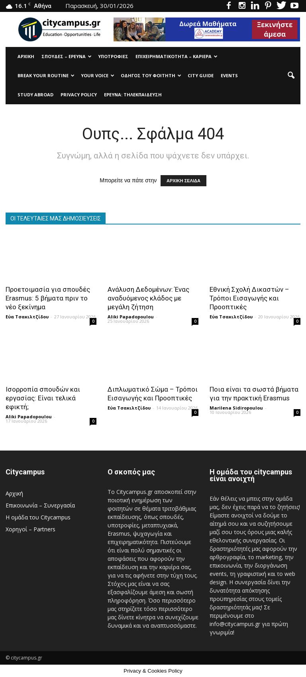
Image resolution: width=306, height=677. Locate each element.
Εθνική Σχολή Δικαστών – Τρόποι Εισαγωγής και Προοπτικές (249, 298)
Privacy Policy (79, 95)
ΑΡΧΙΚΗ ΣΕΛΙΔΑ (183, 180)
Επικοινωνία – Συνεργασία (40, 505)
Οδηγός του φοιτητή (151, 75)
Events (229, 75)
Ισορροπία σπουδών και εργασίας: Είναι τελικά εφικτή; (43, 398)
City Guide (201, 75)
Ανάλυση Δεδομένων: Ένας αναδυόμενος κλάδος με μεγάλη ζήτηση (148, 298)
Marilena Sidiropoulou (236, 408)
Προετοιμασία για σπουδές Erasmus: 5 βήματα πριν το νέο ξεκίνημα (48, 298)
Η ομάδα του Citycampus (38, 517)
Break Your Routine (46, 75)
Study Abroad (35, 95)
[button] (290, 75)
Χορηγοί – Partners (30, 529)
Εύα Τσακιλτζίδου (27, 317)
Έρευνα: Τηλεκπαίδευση (133, 95)
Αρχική (26, 56)
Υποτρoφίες (113, 56)
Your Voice (97, 75)
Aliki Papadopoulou (131, 317)
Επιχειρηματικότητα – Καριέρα (176, 56)
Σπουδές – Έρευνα (66, 56)
